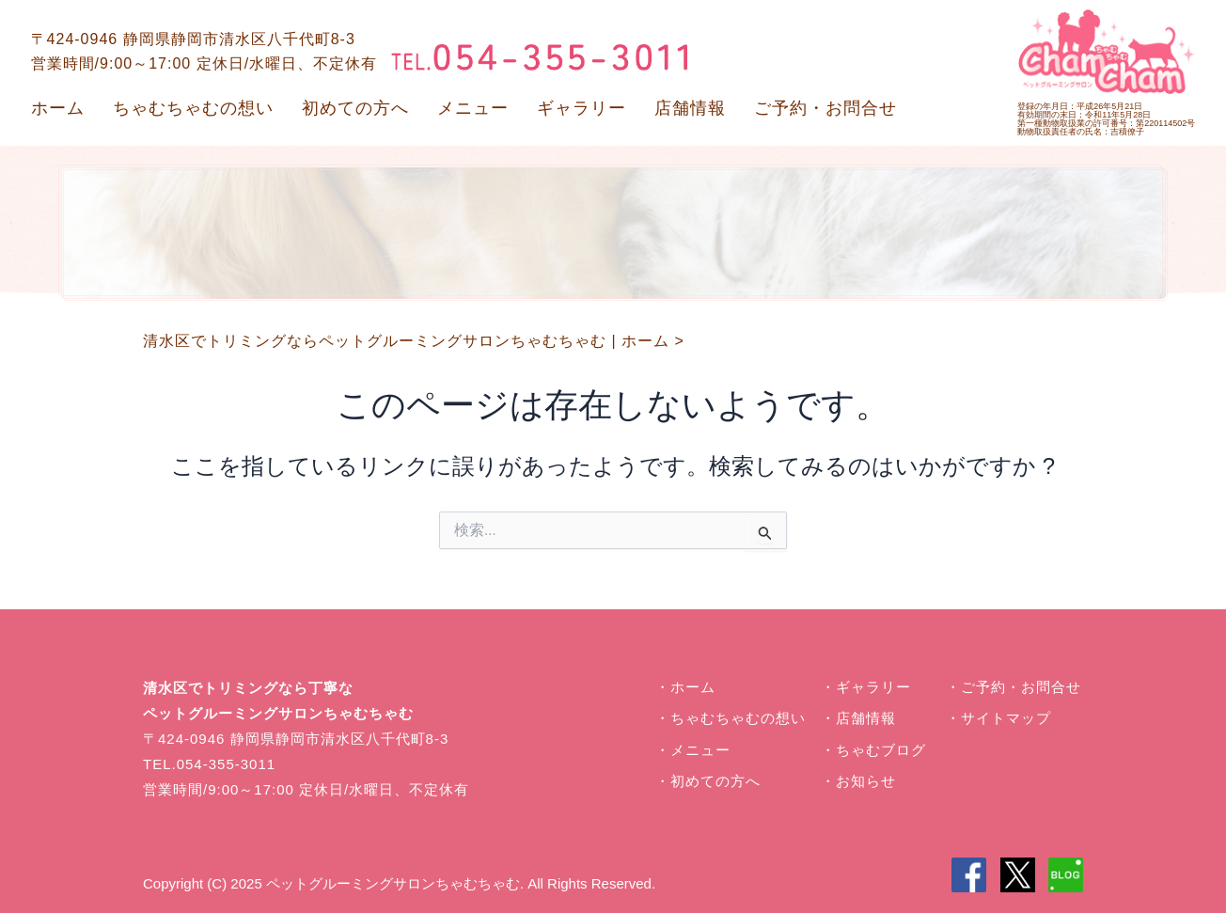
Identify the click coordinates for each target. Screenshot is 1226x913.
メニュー (473, 108)
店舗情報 (690, 108)
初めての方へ (355, 108)
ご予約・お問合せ (825, 108)
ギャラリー (581, 108)
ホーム (58, 108)
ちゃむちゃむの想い (193, 108)
